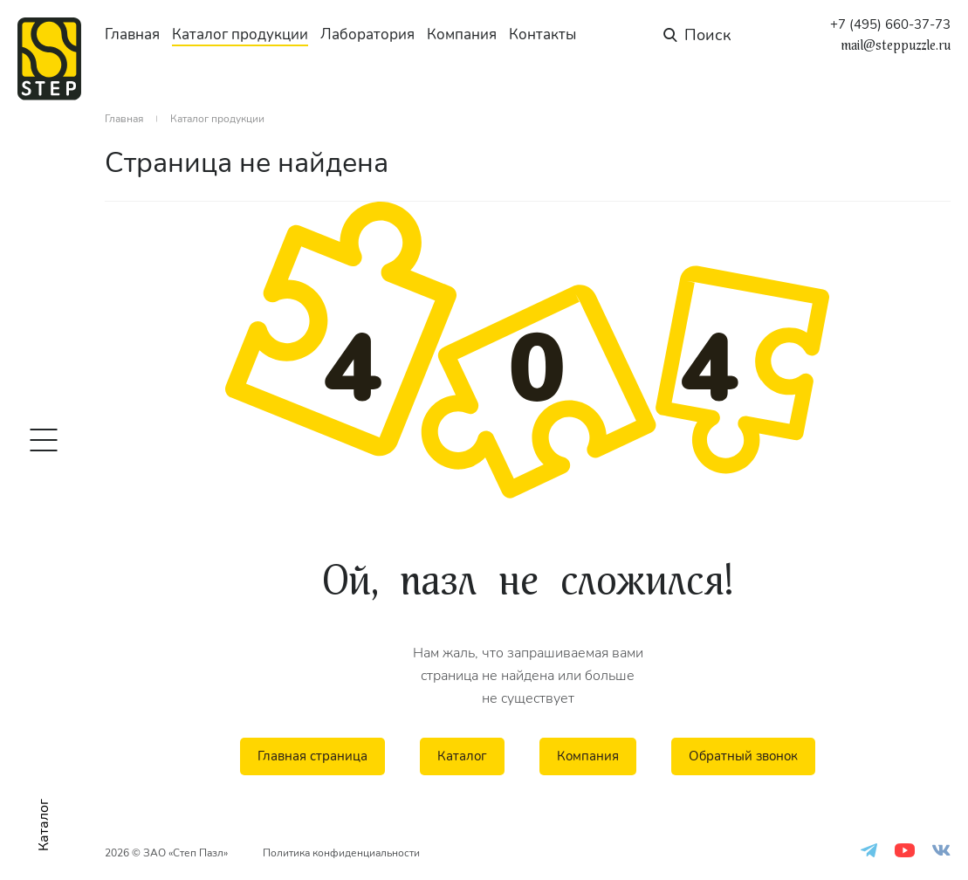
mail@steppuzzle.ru (896, 45)
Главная (132, 34)
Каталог (462, 756)
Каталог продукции (240, 34)
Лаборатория (367, 34)
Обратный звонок (743, 756)
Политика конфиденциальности (341, 853)
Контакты (542, 34)
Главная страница (312, 756)
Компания (462, 34)
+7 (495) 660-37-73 (890, 24)
